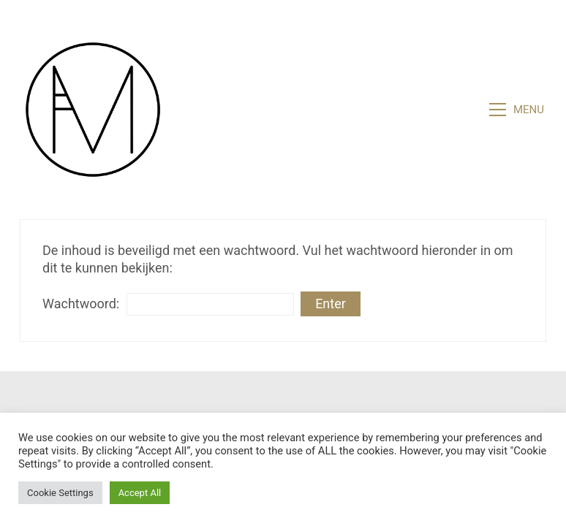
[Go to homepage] (93, 110)
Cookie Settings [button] (60, 492)
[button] (517, 109)
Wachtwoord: (168, 304)
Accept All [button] (140, 492)
